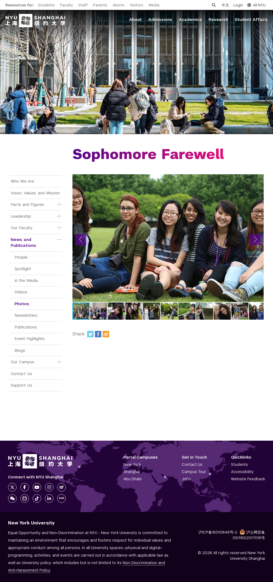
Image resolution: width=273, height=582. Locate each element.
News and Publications (23, 242)
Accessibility (242, 471)
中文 (225, 5)
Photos (21, 303)
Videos (20, 291)
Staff (83, 5)
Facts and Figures (27, 204)
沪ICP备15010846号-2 (217, 532)
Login (238, 5)
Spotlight (22, 268)
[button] (80, 239)
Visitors (136, 5)
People (21, 257)
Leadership (21, 216)
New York (132, 464)
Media (154, 5)
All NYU (256, 5)
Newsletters (25, 315)
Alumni (118, 5)
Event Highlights (29, 338)
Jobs (186, 479)
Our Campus (22, 361)
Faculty (66, 5)
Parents (100, 5)
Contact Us (21, 373)
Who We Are (22, 181)
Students (46, 5)
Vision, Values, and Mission (35, 192)
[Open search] (214, 5)
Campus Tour (194, 471)
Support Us (21, 385)
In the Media (26, 280)
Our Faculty (21, 227)
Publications (25, 327)
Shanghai (132, 471)
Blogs (19, 350)
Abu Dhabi (133, 479)
